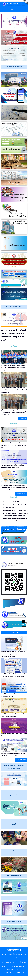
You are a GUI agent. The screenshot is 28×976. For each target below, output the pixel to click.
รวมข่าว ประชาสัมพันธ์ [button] (21, 494)
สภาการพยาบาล (3, 558)
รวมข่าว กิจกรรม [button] (22, 418)
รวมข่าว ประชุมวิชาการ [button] (21, 760)
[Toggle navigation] (12, 9)
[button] (14, 632)
